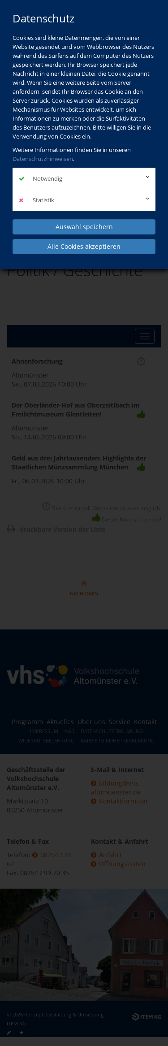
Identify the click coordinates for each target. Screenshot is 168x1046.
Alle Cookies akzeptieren (84, 246)
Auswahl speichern (84, 226)
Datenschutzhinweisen (43, 159)
